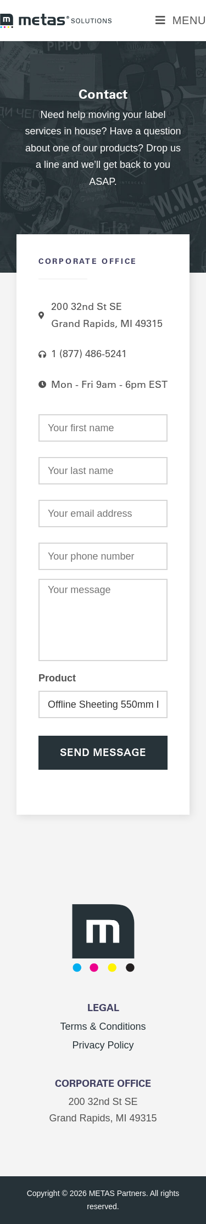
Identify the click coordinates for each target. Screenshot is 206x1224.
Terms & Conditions (103, 1026)
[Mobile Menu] (180, 20)
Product (57, 678)
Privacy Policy (102, 1045)
